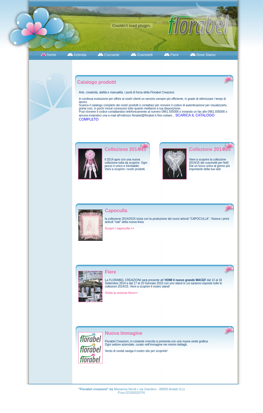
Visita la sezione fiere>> (121, 292)
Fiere (174, 55)
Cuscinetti (144, 55)
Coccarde (111, 55)
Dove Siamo (205, 55)
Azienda (79, 55)
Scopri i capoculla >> (119, 228)
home (51, 55)
